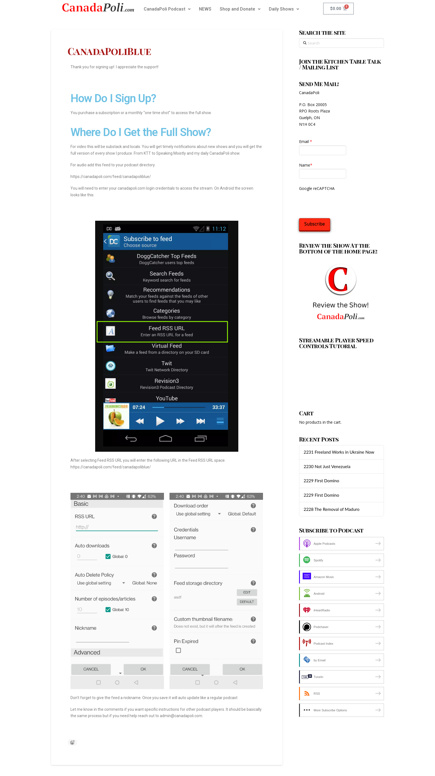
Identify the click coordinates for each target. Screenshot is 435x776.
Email (305, 141)
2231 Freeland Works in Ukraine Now (339, 451)
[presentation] (341, 203)
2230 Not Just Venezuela (327, 466)
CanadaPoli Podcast (167, 9)
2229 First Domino (321, 480)
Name (305, 165)
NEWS (205, 9)
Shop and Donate (240, 9)
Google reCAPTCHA (317, 188)
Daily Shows (284, 9)
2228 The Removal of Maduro (331, 509)
